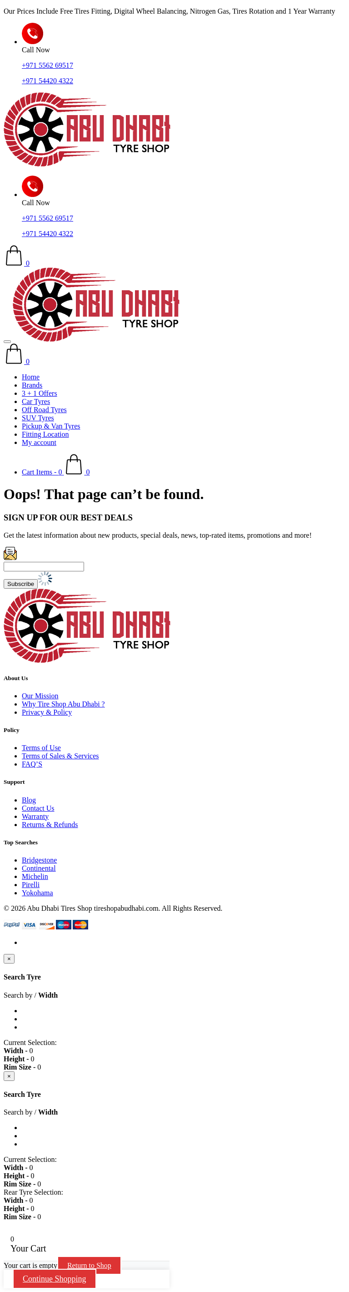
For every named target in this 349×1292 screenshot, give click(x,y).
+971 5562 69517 (47, 65)
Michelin (35, 876)
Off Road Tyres (44, 410)
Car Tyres (36, 401)
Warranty (35, 816)
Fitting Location (45, 434)
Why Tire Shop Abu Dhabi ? (63, 704)
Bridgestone (39, 860)
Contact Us (38, 808)
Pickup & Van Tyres (51, 426)
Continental (39, 868)
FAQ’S (32, 764)
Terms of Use (41, 748)
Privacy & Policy (47, 712)
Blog (29, 800)
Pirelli (31, 884)
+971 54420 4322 (47, 81)
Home (31, 377)
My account (39, 442)
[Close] (9, 959)
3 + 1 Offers (39, 393)
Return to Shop (89, 1265)
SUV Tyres (38, 418)
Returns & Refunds (50, 824)
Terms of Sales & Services (60, 756)
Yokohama (37, 893)
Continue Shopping (54, 1278)
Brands (32, 385)
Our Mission (40, 696)
